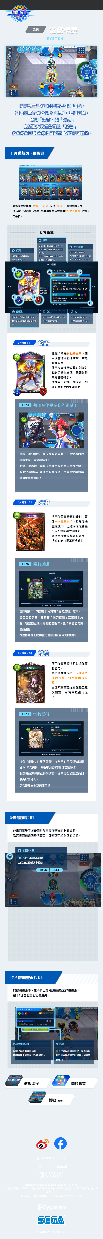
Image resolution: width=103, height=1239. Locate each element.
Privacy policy (44, 1166)
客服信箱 (62, 1166)
